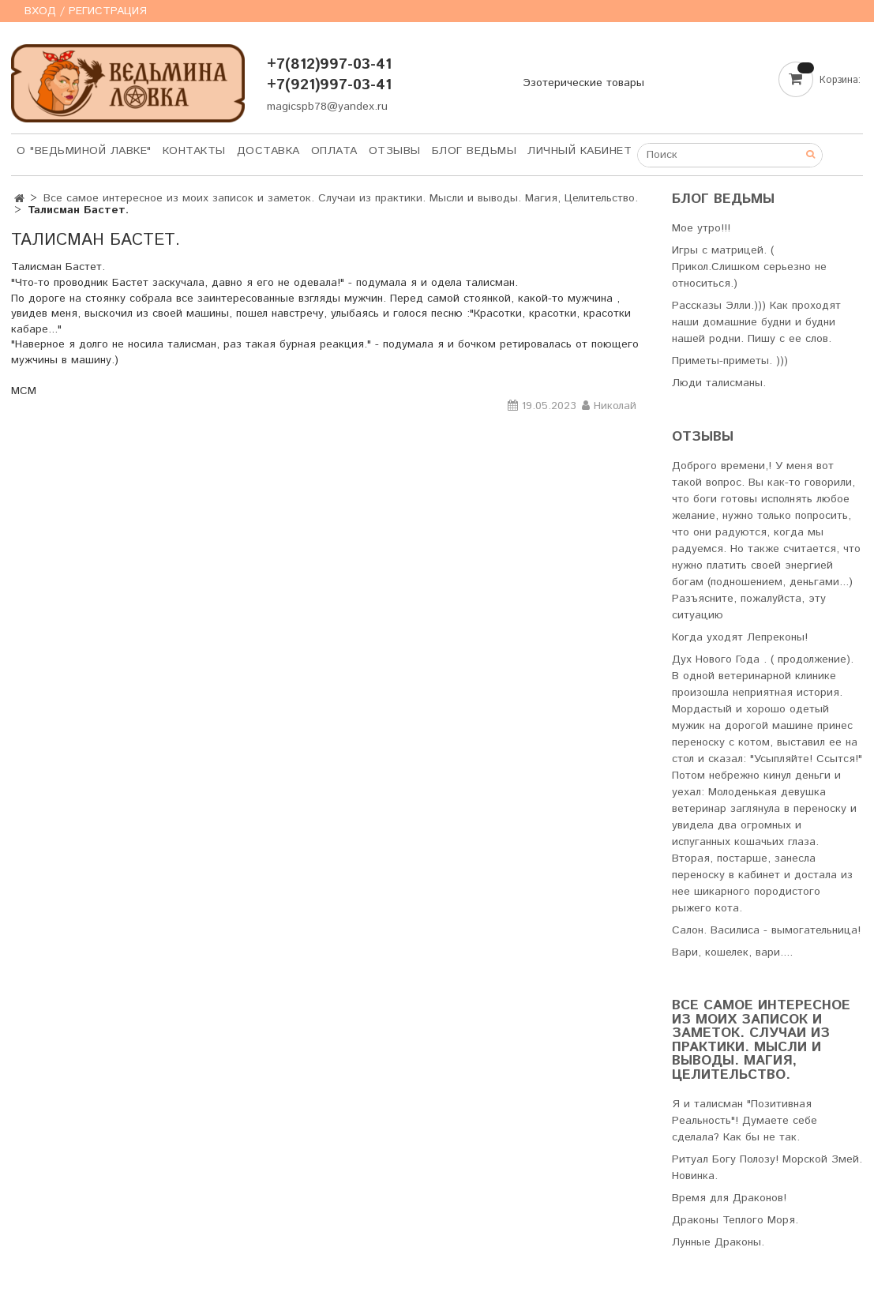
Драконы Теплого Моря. (735, 1220)
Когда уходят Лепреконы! (740, 637)
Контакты (194, 151)
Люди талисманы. (719, 383)
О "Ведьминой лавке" (84, 151)
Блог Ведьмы (474, 151)
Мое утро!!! (701, 228)
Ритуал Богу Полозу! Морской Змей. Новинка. (767, 1167)
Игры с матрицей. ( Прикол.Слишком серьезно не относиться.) (749, 266)
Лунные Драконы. (718, 1242)
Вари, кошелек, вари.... (732, 952)
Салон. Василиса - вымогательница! (766, 930)
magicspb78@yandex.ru (327, 107)
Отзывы (395, 151)
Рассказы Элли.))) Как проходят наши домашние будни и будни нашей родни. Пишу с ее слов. (756, 322)
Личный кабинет (579, 151)
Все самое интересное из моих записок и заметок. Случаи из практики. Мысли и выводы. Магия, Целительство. (340, 198)
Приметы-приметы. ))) (730, 361)
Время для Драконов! (729, 1198)
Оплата (334, 151)
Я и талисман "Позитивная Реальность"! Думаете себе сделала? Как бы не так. (744, 1120)
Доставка (268, 151)
